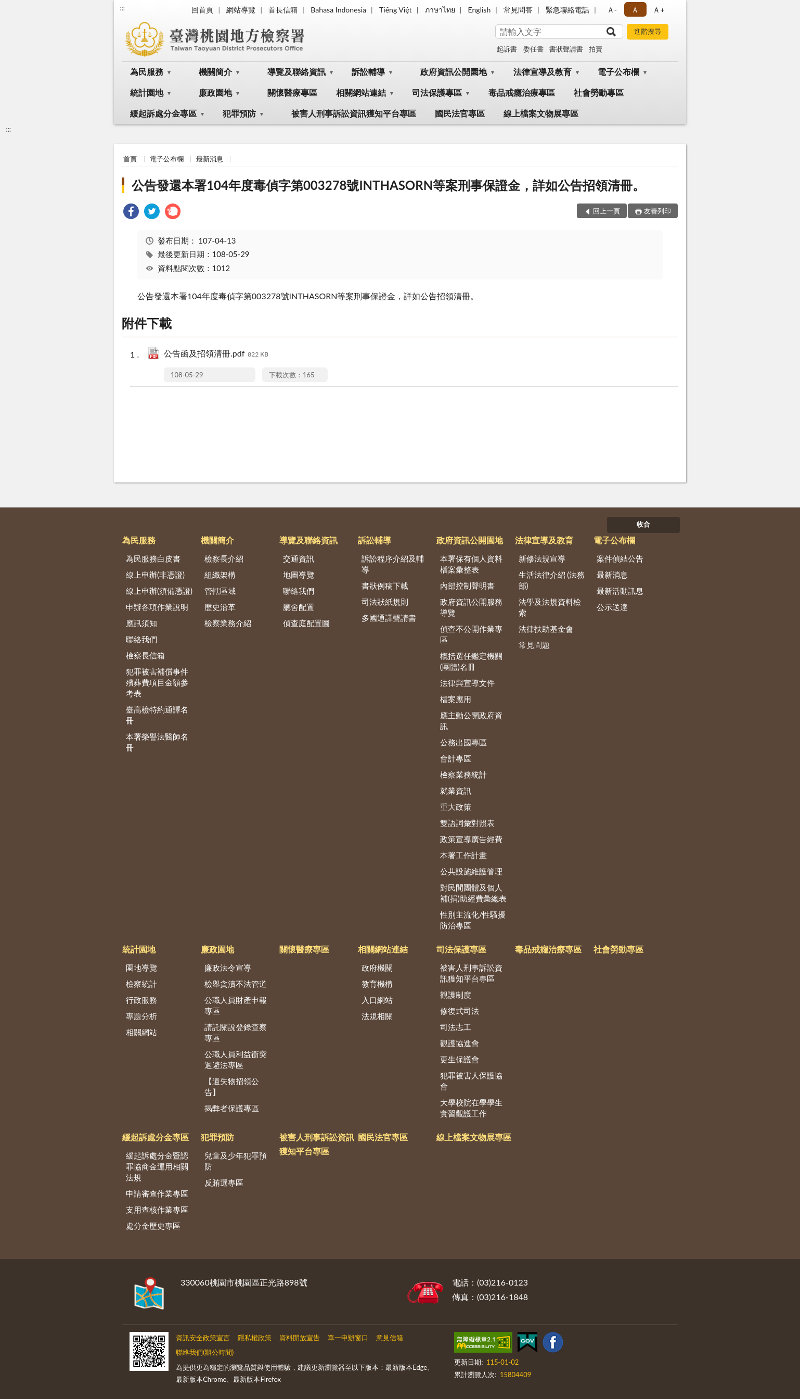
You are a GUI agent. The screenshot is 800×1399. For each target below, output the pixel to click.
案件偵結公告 (620, 558)
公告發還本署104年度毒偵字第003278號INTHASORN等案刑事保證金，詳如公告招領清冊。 (388, 185)
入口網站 (377, 999)
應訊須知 (141, 623)
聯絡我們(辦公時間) (205, 1352)
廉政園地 (215, 92)
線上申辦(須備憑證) (159, 590)
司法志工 (455, 1027)
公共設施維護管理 (471, 871)
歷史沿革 (220, 607)
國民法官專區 (460, 113)
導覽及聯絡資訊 (296, 72)
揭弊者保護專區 (231, 1108)
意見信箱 (389, 1337)
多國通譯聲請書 (389, 617)
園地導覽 (141, 967)
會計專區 (455, 758)
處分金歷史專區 (153, 1225)
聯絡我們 (141, 639)
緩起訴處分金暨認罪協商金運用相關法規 (157, 1166)
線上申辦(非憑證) (155, 574)
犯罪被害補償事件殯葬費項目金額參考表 (157, 682)
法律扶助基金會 (546, 628)
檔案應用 (455, 699)
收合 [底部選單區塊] (643, 524)
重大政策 (455, 806)
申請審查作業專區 (157, 1193)
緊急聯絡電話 (567, 9)
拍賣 (595, 49)
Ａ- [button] (612, 9)
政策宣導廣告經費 (471, 839)
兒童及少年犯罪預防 (235, 1161)
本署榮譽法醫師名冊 (157, 742)
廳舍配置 (298, 607)
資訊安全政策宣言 (203, 1337)
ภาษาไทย (440, 9)
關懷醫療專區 (292, 92)
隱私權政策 (255, 1337)
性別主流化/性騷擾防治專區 (473, 920)
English (479, 9)
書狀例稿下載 (385, 585)
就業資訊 (455, 790)
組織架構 (220, 574)
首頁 (130, 159)
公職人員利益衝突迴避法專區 (235, 1059)
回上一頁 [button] (606, 211)
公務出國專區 (463, 742)
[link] (131, 213)
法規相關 (377, 1016)
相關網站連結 (361, 92)
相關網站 (141, 1032)
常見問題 (534, 645)
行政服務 (141, 999)
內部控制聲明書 (467, 585)
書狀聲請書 (566, 49)
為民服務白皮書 (153, 558)
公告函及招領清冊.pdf (216, 354)
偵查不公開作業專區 (471, 634)
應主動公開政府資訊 (471, 720)
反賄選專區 (223, 1182)
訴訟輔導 (368, 72)
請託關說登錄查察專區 (235, 1032)
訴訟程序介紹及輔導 (393, 564)
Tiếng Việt (395, 9)
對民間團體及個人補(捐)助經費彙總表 (473, 893)
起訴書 (507, 49)
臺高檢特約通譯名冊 (157, 715)
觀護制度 (455, 994)
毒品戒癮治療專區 (521, 92)
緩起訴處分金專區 (163, 113)
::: (122, 8)
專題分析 (141, 1016)
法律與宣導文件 (467, 683)
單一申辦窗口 (348, 1337)
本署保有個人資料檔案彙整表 (471, 564)
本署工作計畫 (463, 855)
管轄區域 (220, 590)
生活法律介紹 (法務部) (552, 580)
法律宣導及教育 (542, 72)
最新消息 (209, 159)
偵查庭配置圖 (306, 623)
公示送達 (612, 607)
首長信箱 (283, 9)
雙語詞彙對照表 (467, 823)
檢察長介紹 (223, 558)
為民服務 (146, 72)
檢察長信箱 (145, 655)
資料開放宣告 (299, 1337)
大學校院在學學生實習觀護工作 (471, 1108)
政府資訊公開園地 (453, 72)
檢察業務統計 (463, 774)
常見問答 (518, 9)
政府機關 (377, 967)
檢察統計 (141, 983)
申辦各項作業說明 (157, 607)
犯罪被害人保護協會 (471, 1081)
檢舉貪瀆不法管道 (235, 983)
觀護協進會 (459, 1043)
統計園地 (146, 92)
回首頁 (202, 9)
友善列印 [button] (657, 211)
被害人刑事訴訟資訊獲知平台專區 (353, 113)
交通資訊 (298, 558)
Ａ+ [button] (658, 9)
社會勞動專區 (599, 92)
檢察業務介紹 (227, 623)
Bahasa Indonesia (338, 9)
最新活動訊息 (620, 590)
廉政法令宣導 (227, 967)
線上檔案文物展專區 (541, 113)
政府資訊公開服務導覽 (471, 607)
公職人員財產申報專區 (235, 1005)
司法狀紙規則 (385, 601)
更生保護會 (459, 1059)
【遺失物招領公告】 (231, 1086)
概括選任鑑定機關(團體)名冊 (471, 661)
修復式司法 (459, 1010)
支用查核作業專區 (157, 1209)
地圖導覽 (298, 574)
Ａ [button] (635, 9)
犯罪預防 (239, 113)
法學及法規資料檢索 (550, 607)
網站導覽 (240, 9)
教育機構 (377, 983)
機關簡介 (215, 72)
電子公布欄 (618, 72)
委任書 (533, 49)
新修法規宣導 (542, 558)
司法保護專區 (437, 92)
